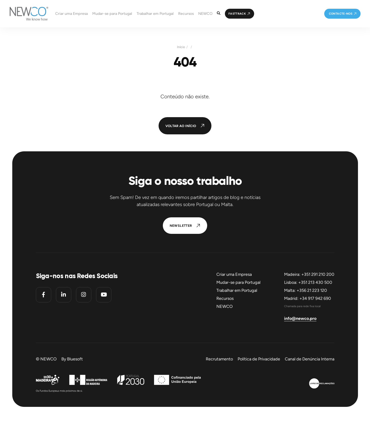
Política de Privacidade (259, 359)
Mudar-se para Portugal (238, 282)
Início (181, 47)
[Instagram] (83, 294)
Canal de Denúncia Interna (309, 359)
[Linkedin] (63, 294)
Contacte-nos (340, 13)
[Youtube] (103, 294)
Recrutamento (219, 359)
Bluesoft (75, 359)
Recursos (225, 298)
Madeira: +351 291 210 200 (309, 274)
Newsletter (181, 226)
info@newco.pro (300, 318)
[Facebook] (43, 294)
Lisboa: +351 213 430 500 (308, 282)
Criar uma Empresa (234, 274)
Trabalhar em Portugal (236, 290)
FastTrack (237, 13)
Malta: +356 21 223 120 (305, 290)
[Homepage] (24, 13)
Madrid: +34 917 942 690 (307, 298)
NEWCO (224, 306)
